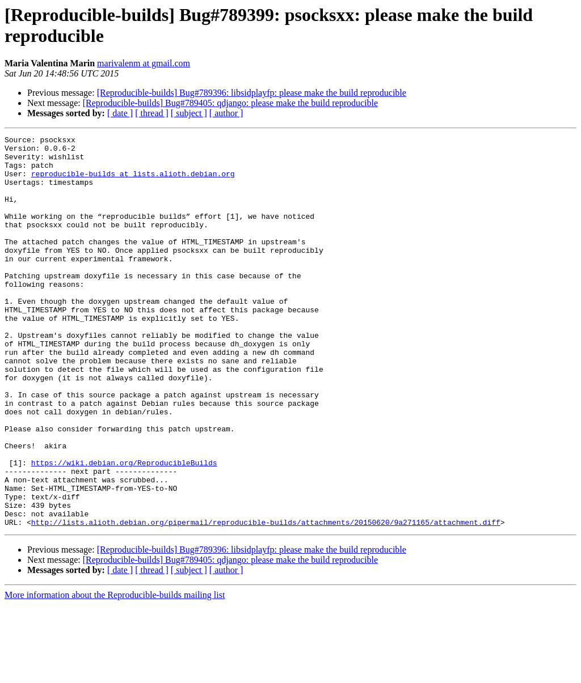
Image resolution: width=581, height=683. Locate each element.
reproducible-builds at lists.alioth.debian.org (133, 182)
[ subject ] (189, 113)
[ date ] (120, 113)
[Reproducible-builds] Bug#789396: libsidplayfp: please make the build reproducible (251, 92)
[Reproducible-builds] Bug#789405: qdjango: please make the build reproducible (230, 103)
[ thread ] (152, 113)
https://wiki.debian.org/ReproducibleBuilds (124, 529)
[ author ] (226, 113)
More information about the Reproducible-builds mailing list (115, 673)
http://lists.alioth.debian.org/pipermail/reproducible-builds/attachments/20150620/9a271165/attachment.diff (265, 600)
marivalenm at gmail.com (143, 63)
